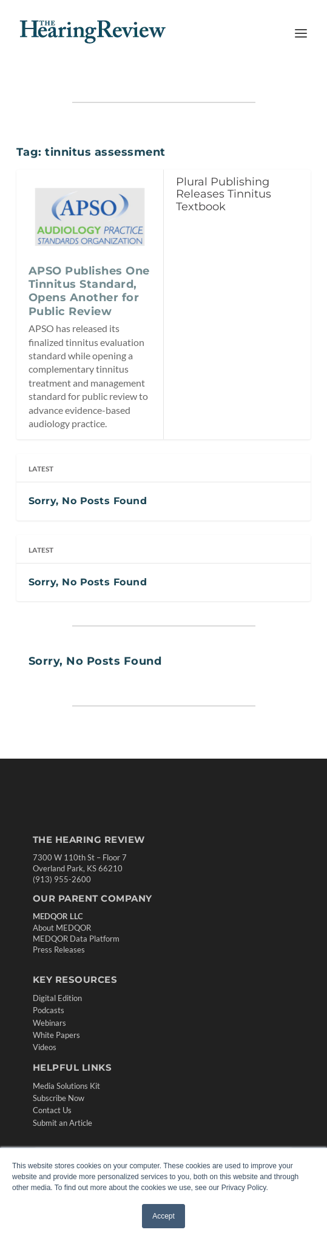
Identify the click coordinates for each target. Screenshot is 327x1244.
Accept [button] (163, 1216)
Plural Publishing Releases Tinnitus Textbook (223, 194)
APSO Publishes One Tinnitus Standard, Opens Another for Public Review (89, 291)
